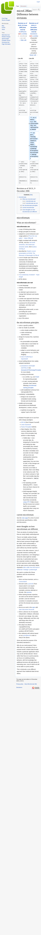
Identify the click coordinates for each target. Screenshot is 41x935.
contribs (24, 34)
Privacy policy (19, 684)
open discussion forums (26, 609)
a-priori (30, 583)
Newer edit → (34, 55)
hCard (37, 377)
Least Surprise (25, 424)
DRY (22, 422)
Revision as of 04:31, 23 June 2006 (22, 25)
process (29, 592)
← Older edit (22, 40)
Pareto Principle (25, 427)
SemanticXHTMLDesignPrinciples (31, 370)
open (33, 607)
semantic (23, 366)
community (22, 581)
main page (25, 518)
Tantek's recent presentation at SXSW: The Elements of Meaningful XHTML (28, 253)
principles (26, 635)
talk (20, 34)
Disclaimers (19, 687)
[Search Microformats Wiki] (36, 9)
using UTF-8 (26, 502)
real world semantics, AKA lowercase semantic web (27, 245)
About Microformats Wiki (30, 684)
